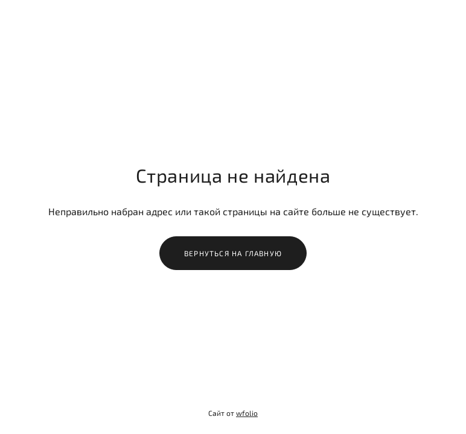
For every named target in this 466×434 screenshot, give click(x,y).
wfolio (247, 413)
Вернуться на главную (233, 253)
